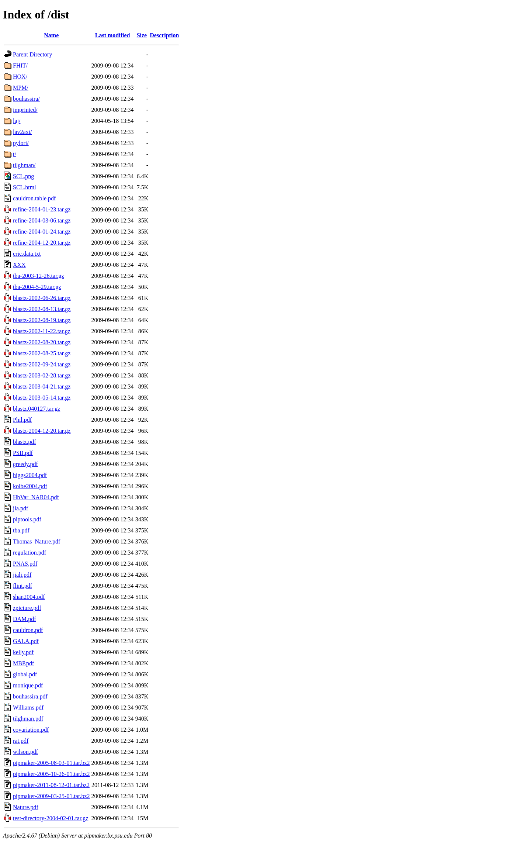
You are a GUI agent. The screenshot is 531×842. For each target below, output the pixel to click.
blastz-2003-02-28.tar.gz (41, 375)
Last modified (112, 35)
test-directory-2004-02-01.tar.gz (50, 818)
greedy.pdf (25, 464)
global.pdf (25, 674)
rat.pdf (20, 741)
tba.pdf (21, 530)
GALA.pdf (26, 641)
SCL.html (24, 187)
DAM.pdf (24, 619)
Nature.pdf (25, 807)
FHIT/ (20, 65)
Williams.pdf (28, 707)
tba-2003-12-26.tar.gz (38, 276)
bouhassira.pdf (30, 696)
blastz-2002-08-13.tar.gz (41, 309)
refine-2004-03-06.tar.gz (41, 220)
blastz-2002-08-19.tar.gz (41, 320)
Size (142, 35)
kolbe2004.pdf (30, 486)
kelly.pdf (23, 652)
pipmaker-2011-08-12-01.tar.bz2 (51, 785)
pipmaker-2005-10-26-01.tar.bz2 (51, 774)
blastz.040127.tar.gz (36, 409)
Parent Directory (32, 54)
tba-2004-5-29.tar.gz (37, 287)
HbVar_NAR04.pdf (36, 497)
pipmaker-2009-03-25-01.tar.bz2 (51, 796)
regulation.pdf (29, 552)
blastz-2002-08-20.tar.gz (41, 342)
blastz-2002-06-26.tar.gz (41, 298)
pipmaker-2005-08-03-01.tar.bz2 (51, 763)
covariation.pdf (31, 730)
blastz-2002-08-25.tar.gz (41, 353)
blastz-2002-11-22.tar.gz (41, 331)
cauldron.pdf (28, 630)
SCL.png (23, 176)
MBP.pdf (23, 663)
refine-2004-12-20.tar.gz (41, 242)
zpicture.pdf (27, 608)
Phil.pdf (22, 420)
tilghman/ (24, 165)
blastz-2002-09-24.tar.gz (41, 364)
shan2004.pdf (29, 597)
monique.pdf (28, 685)
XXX (19, 265)
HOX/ (20, 76)
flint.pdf (22, 586)
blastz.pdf (24, 442)
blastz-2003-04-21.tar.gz (41, 386)
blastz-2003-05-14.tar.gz (41, 397)
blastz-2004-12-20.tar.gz (41, 431)
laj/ (16, 121)
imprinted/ (25, 110)
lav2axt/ (22, 132)
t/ (14, 154)
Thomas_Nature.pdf (36, 541)
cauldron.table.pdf (34, 198)
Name (51, 35)
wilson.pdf (25, 752)
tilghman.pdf (28, 718)
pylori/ (21, 143)
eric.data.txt (27, 254)
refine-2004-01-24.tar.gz (41, 231)
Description (164, 35)
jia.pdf (20, 508)
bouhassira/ (26, 99)
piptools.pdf (27, 519)
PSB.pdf (23, 453)
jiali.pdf (22, 575)
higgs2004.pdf (30, 475)
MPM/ (20, 87)
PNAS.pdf (25, 563)
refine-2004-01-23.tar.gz (41, 209)
